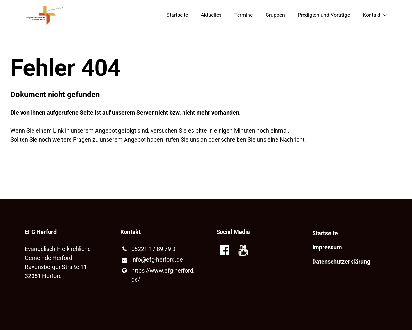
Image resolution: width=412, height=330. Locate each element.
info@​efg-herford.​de (151, 260)
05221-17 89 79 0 (147, 249)
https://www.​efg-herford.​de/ (157, 275)
